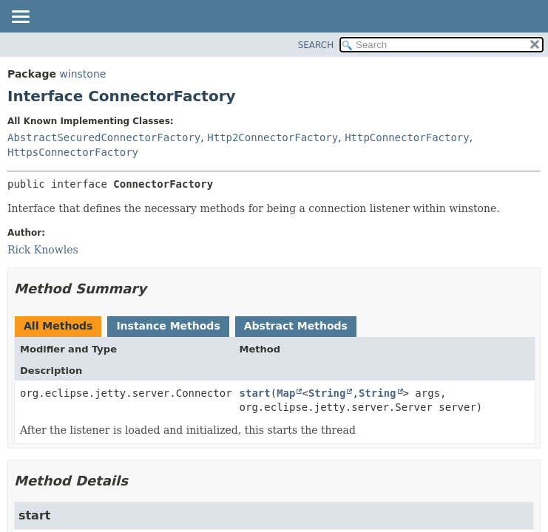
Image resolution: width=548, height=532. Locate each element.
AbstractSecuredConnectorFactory (103, 137)
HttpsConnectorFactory (72, 152)
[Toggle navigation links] (20, 17)
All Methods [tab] (58, 326)
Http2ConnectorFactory (272, 137)
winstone (82, 74)
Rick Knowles (42, 250)
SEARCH (316, 45)
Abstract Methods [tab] (296, 326)
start (255, 393)
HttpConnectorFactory (407, 137)
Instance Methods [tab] (168, 326)
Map (286, 393)
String (327, 393)
